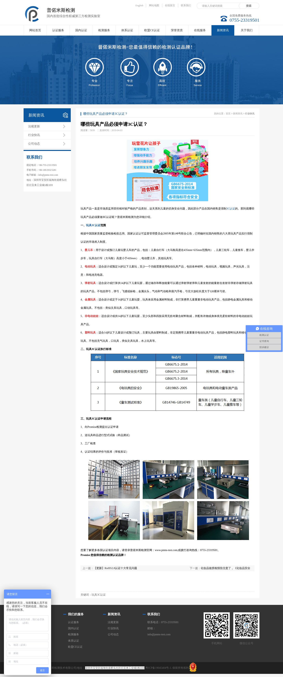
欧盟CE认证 (152, 30)
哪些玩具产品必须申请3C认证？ (105, 113)
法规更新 (34, 126)
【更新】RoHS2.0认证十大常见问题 (115, 568)
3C (228, 208)
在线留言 (170, 5)
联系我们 (186, 5)
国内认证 (81, 30)
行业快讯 (34, 135)
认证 (232, 208)
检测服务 (104, 30)
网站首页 (35, 30)
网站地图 (154, 5)
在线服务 (200, 30)
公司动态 (34, 143)
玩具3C (90, 225)
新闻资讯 (222, 32)
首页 (228, 113)
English (139, 5)
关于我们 (247, 30)
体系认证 (127, 30)
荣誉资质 (177, 30)
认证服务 (58, 30)
